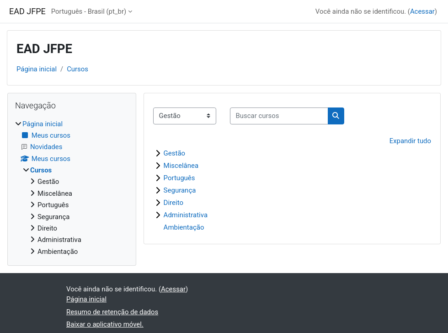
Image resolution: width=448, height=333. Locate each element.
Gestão (175, 153)
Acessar (422, 11)
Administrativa (186, 215)
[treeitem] (71, 188)
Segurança (180, 190)
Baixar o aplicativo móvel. (105, 324)
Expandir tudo (410, 141)
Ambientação (184, 227)
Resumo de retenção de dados (112, 312)
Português (179, 178)
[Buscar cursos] (279, 115)
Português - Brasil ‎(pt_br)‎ (88, 11)
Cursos (77, 69)
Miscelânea (181, 165)
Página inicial (36, 69)
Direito (173, 203)
